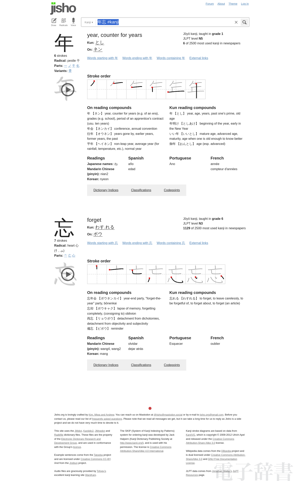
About (221, 3)
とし (99, 42)
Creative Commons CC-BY (95, 459)
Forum (210, 3)
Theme (233, 3)
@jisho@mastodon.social (168, 414)
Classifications (141, 190)
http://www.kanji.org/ (131, 442)
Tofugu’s (101, 471)
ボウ (98, 233)
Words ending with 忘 (137, 243)
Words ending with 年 (137, 58)
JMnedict (100, 430)
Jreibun (73, 462)
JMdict (78, 430)
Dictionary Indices (105, 190)
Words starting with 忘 (102, 243)
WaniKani (90, 475)
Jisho (63, 8)
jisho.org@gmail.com (212, 414)
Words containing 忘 (171, 243)
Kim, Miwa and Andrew (101, 414)
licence (77, 447)
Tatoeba (98, 454)
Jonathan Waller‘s (222, 471)
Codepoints (172, 190)
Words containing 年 (171, 58)
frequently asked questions (107, 418)
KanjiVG (190, 434)
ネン (98, 49)
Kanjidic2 (88, 430)
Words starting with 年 (102, 58)
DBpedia (226, 450)
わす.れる (105, 227)
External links (198, 58)
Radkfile (58, 434)
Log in (245, 3)
